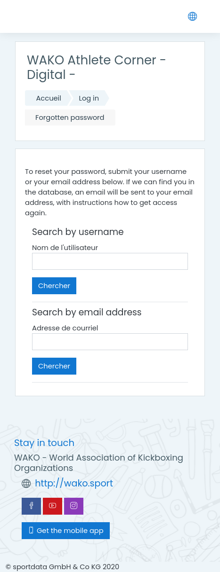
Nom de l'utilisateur (65, 247)
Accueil (48, 98)
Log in (89, 98)
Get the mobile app (66, 530)
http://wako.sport (74, 483)
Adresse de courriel (65, 328)
